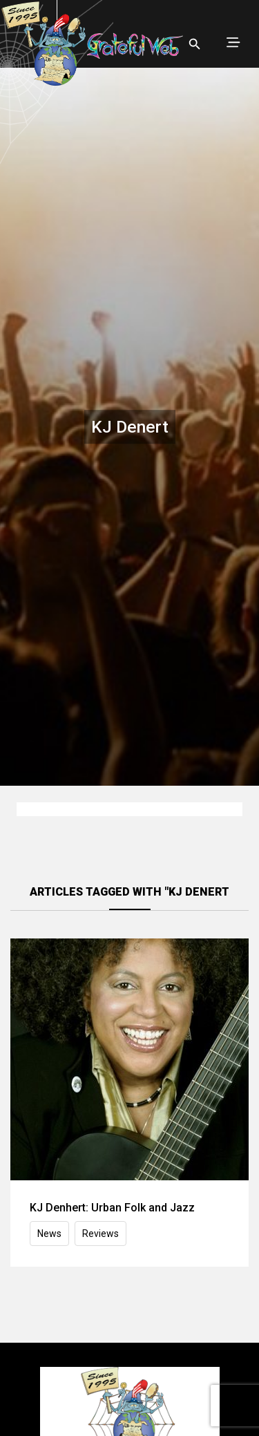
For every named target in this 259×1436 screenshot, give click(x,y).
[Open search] (195, 44)
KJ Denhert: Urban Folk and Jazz (112, 1207)
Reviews (100, 1233)
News (49, 1233)
